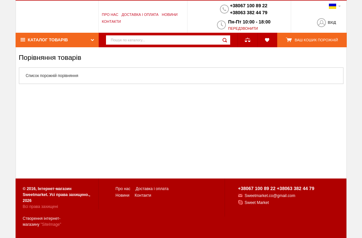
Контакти (111, 21)
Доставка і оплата (140, 15)
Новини (170, 15)
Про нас (110, 15)
